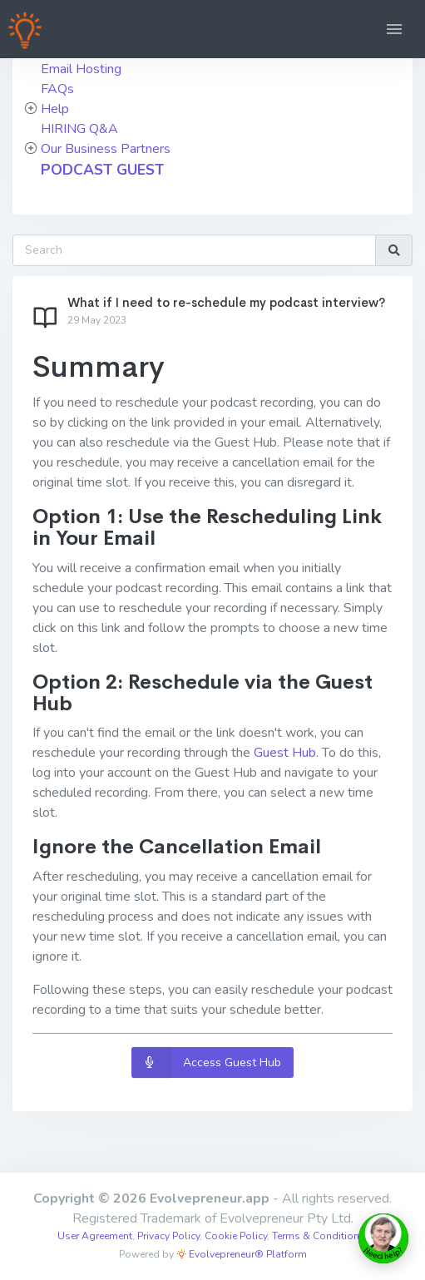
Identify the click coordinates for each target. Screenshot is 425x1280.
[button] (394, 29)
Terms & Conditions (318, 1236)
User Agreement (94, 1236)
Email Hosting (81, 69)
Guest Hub (285, 753)
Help (55, 109)
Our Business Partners (105, 149)
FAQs (57, 89)
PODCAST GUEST (102, 170)
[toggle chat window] (383, 1238)
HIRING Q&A (79, 129)
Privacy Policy (168, 1236)
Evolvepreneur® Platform (241, 1254)
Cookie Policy (236, 1236)
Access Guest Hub (206, 1062)
